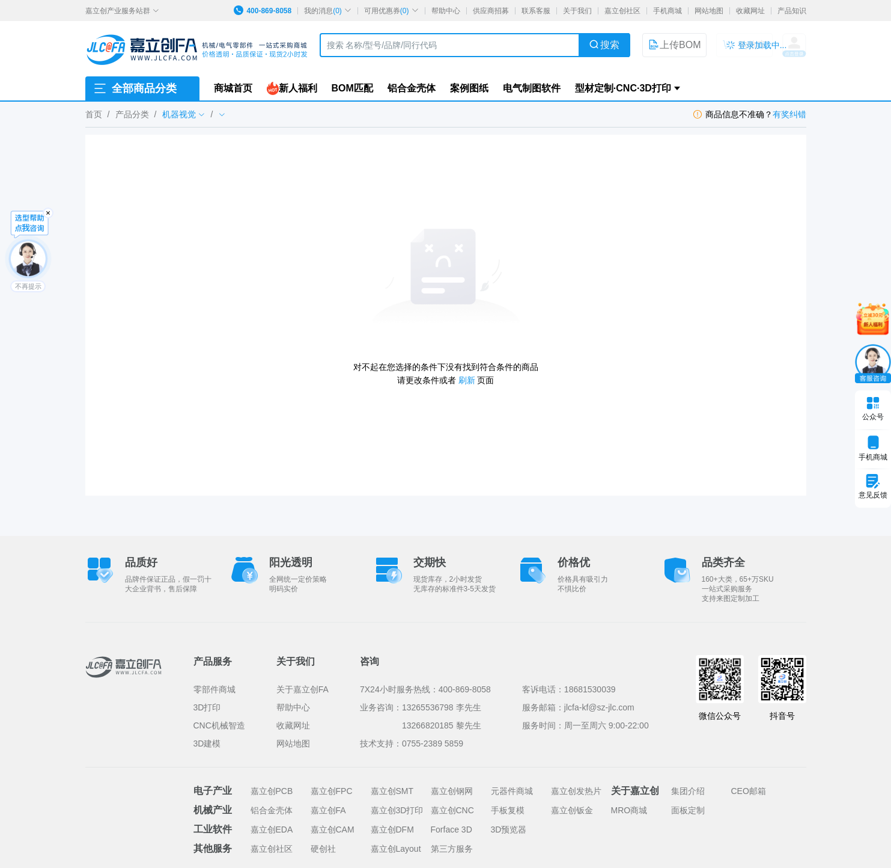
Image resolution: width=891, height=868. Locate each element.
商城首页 (233, 88)
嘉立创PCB (272, 791)
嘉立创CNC (452, 810)
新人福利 (292, 88)
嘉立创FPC (332, 791)
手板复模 (508, 810)
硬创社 (323, 849)
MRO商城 (629, 810)
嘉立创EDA (272, 829)
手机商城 (667, 11)
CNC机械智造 (219, 725)
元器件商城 (512, 791)
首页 (93, 114)
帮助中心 (445, 11)
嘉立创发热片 (576, 791)
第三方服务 (452, 849)
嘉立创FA (328, 810)
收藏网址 (750, 11)
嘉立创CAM (332, 829)
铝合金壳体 (412, 88)
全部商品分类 (135, 88)
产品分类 (132, 114)
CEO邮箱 (748, 791)
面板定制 (688, 810)
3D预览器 (509, 829)
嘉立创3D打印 (397, 810)
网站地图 (709, 11)
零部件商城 (214, 689)
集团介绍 (688, 791)
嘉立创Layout (396, 849)
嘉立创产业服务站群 (122, 11)
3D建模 (207, 743)
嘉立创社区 (622, 11)
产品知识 (791, 11)
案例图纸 (469, 88)
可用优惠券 (391, 11)
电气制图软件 (532, 88)
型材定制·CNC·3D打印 (623, 88)
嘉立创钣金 (572, 810)
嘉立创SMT (392, 791)
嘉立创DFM (392, 829)
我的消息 (327, 11)
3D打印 (207, 707)
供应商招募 (491, 11)
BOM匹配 (352, 88)
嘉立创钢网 (452, 791)
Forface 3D (451, 829)
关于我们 (577, 11)
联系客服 (536, 11)
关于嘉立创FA (302, 689)
